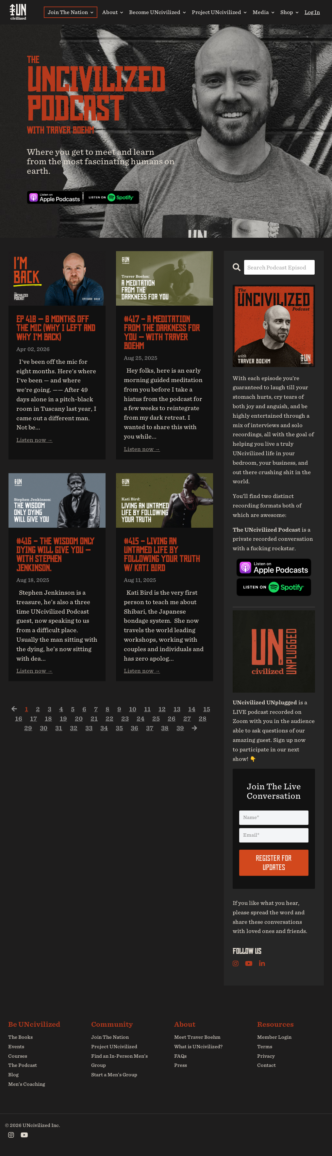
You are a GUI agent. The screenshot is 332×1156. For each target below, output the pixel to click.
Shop (289, 12)
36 (143, 732)
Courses (17, 1055)
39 (190, 732)
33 (96, 732)
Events (16, 1046)
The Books (20, 1036)
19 (78, 722)
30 (49, 732)
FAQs (180, 1055)
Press (180, 1065)
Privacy (266, 1055)
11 (155, 713)
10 (140, 713)
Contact (266, 1065)
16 (33, 722)
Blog (13, 1074)
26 (187, 722)
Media (263, 12)
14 (200, 713)
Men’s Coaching (26, 1083)
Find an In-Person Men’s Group (119, 1060)
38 (174, 732)
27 (203, 722)
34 (112, 732)
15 (18, 722)
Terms (264, 1046)
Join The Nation (70, 12)
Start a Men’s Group (114, 1074)
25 (172, 722)
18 (63, 722)
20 (94, 722)
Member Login (274, 1036)
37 (159, 732)
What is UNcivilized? (198, 1046)
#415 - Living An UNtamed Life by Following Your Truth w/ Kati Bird (162, 557)
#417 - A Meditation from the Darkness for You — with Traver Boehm (163, 333)
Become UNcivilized (157, 12)
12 (170, 713)
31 (64, 732)
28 (18, 732)
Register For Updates (273, 862)
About (112, 12)
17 (48, 722)
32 (80, 732)
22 (124, 722)
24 (156, 722)
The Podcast (22, 1065)
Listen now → (34, 441)
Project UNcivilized (219, 12)
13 (185, 713)
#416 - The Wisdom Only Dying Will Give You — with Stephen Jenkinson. (56, 557)
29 (33, 732)
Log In (312, 12)
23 (140, 722)
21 (109, 722)
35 (127, 732)
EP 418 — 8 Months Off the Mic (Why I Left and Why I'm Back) (53, 329)
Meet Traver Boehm (197, 1036)
